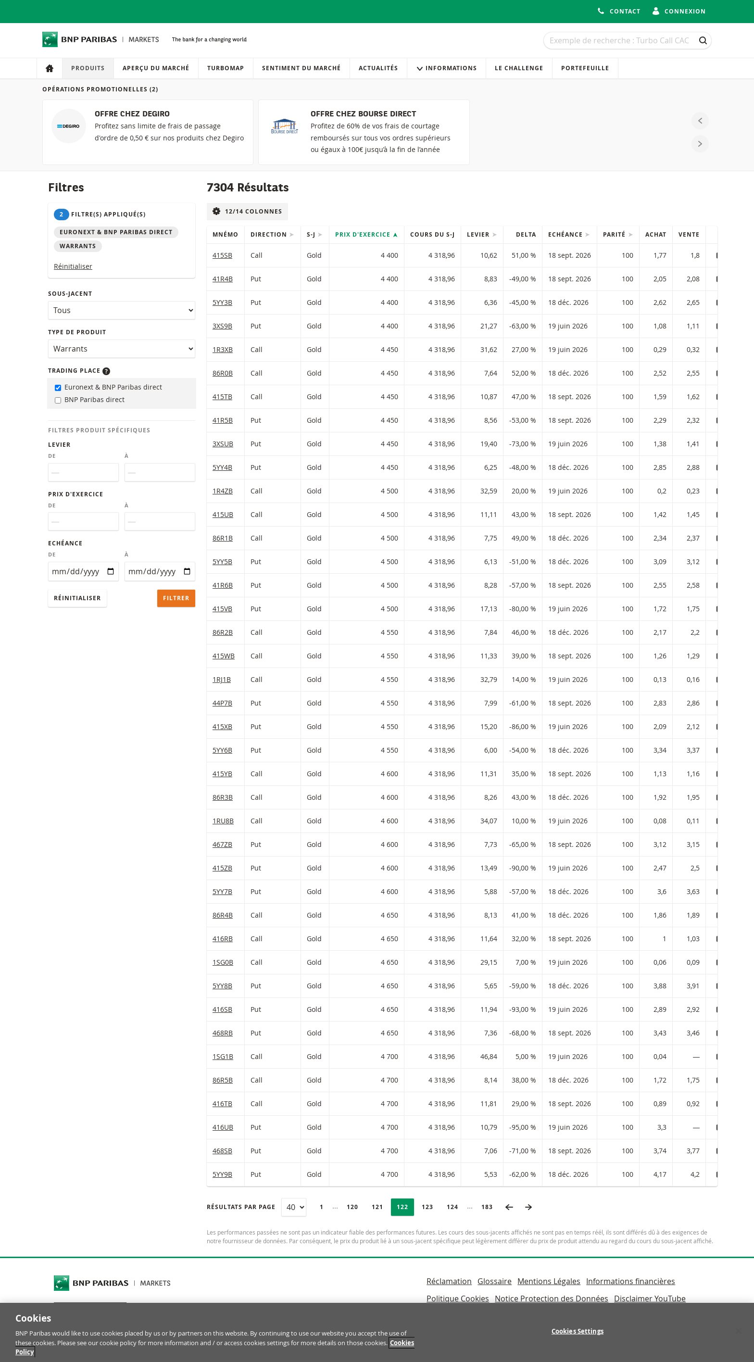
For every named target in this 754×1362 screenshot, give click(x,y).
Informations (446, 68)
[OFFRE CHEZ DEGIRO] (147, 132)
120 (355, 1207)
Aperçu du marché (156, 68)
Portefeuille (585, 68)
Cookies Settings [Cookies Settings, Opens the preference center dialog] (577, 1335)
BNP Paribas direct (90, 399)
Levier (59, 445)
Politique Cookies (458, 1298)
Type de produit (77, 332)
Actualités (378, 68)
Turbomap (225, 68)
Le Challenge (519, 68)
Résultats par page (241, 1207)
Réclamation (449, 1281)
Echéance (65, 543)
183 (490, 1207)
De (52, 456)
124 (455, 1207)
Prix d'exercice (75, 494)
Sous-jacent (70, 294)
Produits (88, 68)
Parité (615, 234)
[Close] (738, 1335)
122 (405, 1207)
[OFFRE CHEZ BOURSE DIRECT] (363, 132)
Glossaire (495, 1281)
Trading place (79, 370)
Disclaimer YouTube (650, 1298)
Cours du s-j (432, 234)
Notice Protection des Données (551, 1298)
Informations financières (630, 1281)
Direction (270, 234)
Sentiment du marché (301, 68)
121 (380, 1207)
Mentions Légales (548, 1281)
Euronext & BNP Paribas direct (108, 386)
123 (430, 1207)
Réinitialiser (73, 266)
